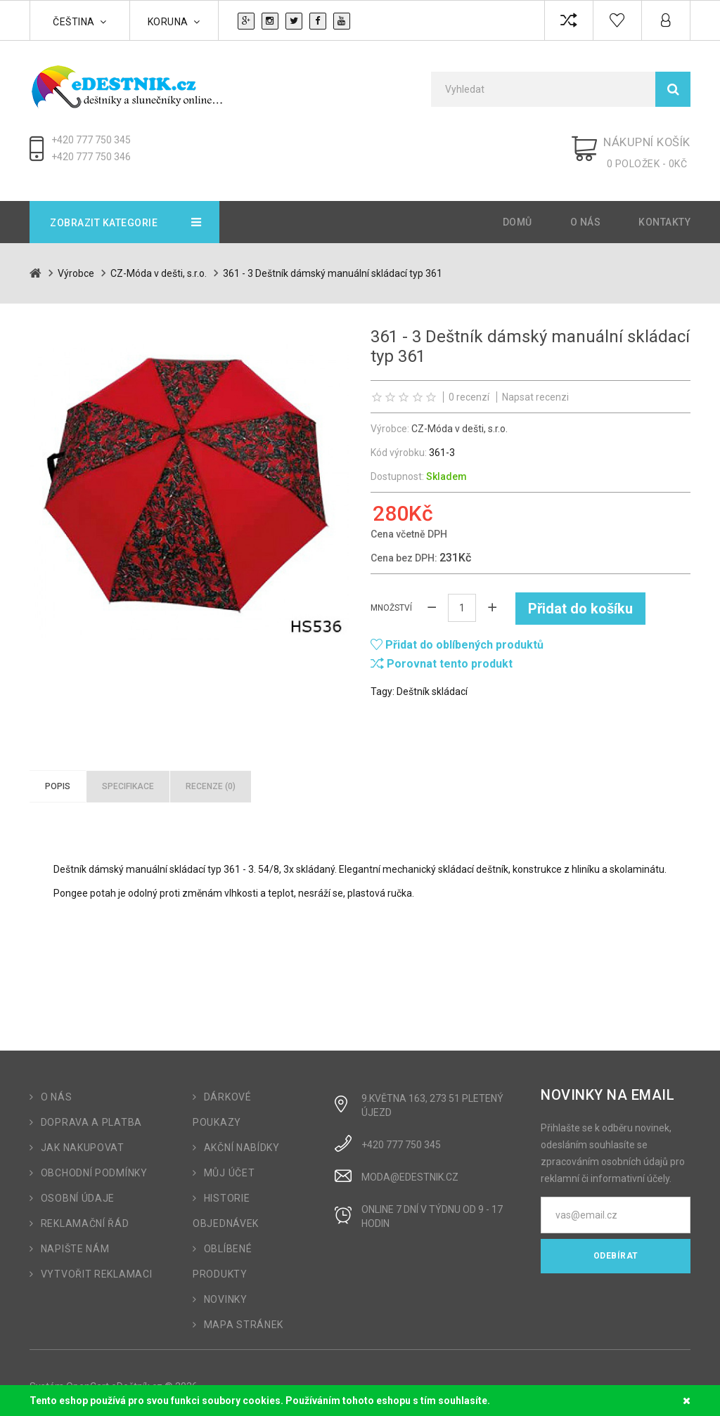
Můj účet (229, 1165)
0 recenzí (469, 389)
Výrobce (76, 265)
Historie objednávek (226, 1203)
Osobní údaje (78, 1190)
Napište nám (75, 1241)
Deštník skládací (432, 683)
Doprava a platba (91, 1114)
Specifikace (128, 778)
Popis (57, 778)
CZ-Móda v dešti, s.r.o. (158, 265)
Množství (391, 600)
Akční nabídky (242, 1139)
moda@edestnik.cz (409, 1169)
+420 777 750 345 (91, 139)
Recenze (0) (211, 778)
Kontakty (664, 214)
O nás (585, 214)
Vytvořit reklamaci (97, 1266)
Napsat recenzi (535, 389)
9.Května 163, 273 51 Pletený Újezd (432, 1097)
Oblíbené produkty (222, 1253)
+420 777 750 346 (91, 156)
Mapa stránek (243, 1317)
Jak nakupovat (82, 1139)
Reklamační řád (85, 1215)
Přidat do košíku (580, 600)
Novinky (226, 1291)
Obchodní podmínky (94, 1165)
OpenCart (87, 1378)
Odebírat (615, 1248)
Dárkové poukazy (222, 1102)
